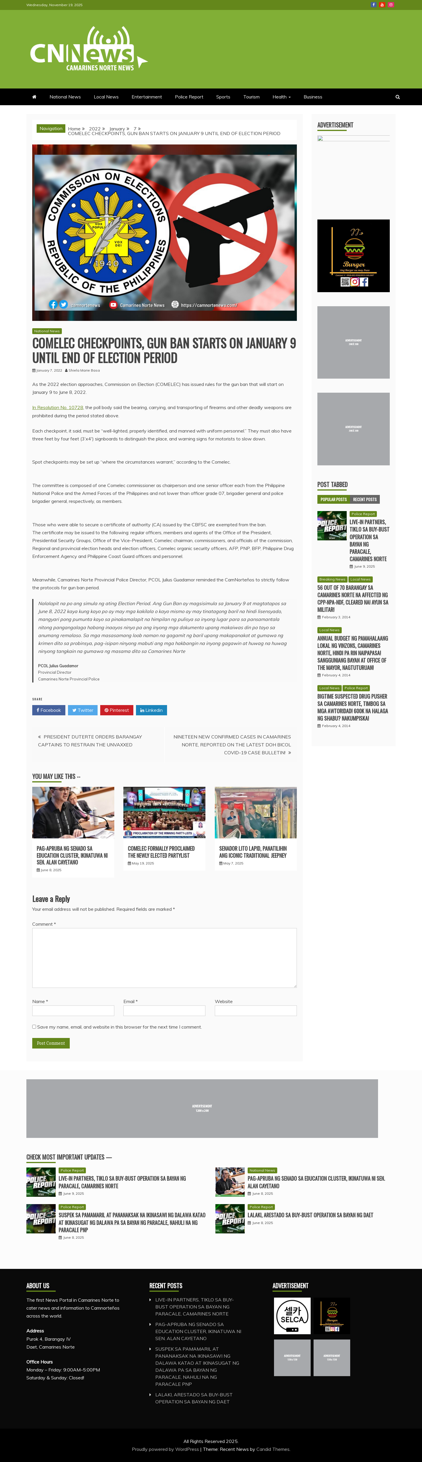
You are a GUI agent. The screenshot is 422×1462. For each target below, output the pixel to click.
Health (280, 97)
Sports (223, 97)
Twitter (82, 710)
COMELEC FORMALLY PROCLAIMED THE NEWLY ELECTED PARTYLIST (161, 852)
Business (313, 97)
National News (65, 97)
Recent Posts (365, 501)
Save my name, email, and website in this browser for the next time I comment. (119, 1027)
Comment (44, 924)
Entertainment (147, 97)
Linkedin (151, 710)
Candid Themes (273, 1449)
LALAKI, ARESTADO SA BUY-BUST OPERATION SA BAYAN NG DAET (310, 1215)
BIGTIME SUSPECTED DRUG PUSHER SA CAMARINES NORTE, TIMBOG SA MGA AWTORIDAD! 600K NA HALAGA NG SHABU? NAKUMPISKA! (352, 710)
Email (130, 1001)
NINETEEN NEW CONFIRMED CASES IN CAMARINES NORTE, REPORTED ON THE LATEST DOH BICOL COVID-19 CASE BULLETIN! (232, 744)
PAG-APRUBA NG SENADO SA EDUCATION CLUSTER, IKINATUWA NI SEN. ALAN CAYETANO (72, 855)
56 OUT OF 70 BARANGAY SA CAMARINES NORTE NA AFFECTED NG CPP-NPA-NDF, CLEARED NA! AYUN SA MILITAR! (352, 601)
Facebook (374, 4)
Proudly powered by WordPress (166, 1449)
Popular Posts (334, 501)
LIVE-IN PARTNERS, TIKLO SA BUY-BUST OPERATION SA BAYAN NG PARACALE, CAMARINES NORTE (369, 542)
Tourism (251, 97)
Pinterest (117, 710)
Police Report (189, 97)
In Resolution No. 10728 (57, 407)
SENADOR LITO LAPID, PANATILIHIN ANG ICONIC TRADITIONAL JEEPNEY (253, 852)
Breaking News (332, 581)
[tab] (333, 501)
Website (224, 1001)
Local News (106, 97)
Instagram (391, 4)
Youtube (382, 4)
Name (40, 1001)
